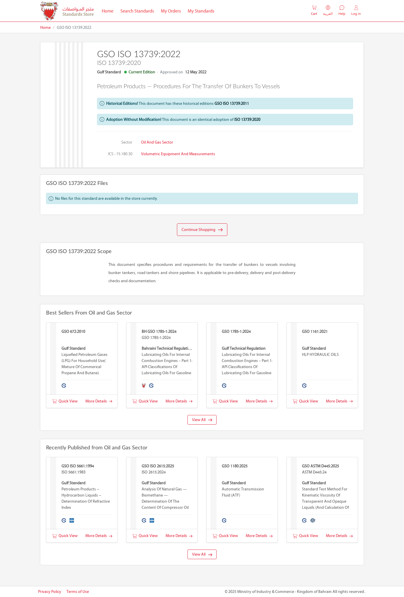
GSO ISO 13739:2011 (232, 103)
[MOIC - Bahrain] (67, 11)
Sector (126, 142)
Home (109, 10)
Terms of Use (77, 591)
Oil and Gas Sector (157, 142)
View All (202, 419)
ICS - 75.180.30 (120, 153)
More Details (98, 401)
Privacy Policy (49, 591)
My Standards (201, 11)
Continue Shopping (202, 229)
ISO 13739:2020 (247, 119)
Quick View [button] (65, 401)
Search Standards (138, 10)
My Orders (171, 11)
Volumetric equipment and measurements (178, 153)
